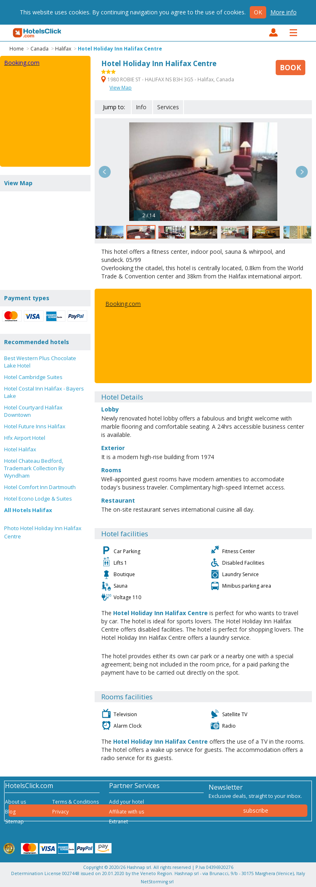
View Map (120, 87)
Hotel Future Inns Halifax (34, 426)
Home (16, 48)
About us (15, 801)
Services (168, 107)
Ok (258, 12)
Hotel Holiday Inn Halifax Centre (120, 48)
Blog (10, 811)
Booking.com (123, 304)
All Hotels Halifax (28, 510)
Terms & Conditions (75, 801)
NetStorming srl (157, 882)
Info (141, 107)
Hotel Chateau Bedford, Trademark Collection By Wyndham (34, 468)
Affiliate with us (126, 811)
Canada (39, 48)
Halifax (63, 48)
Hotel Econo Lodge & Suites (38, 498)
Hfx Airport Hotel (24, 437)
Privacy (60, 811)
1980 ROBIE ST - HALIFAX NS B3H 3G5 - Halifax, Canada (167, 79)
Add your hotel (126, 801)
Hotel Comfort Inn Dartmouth (40, 487)
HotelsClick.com (37, 33)
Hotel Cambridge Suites (33, 377)
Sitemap (14, 821)
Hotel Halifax (20, 449)
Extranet (118, 821)
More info (283, 12)
